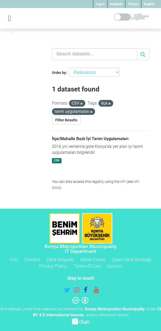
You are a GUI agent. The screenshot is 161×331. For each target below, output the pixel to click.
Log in (100, 4)
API (123, 182)
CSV (57, 160)
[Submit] (143, 54)
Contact (32, 259)
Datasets (24, 33)
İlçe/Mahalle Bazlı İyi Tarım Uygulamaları (90, 138)
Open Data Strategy (131, 259)
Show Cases (92, 259)
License (114, 266)
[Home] (6, 33)
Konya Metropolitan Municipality (115, 309)
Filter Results (66, 120)
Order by (59, 73)
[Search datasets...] (94, 54)
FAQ (14, 259)
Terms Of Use (87, 266)
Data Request (60, 259)
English (149, 4)
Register (116, 4)
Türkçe (133, 4)
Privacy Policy (53, 266)
